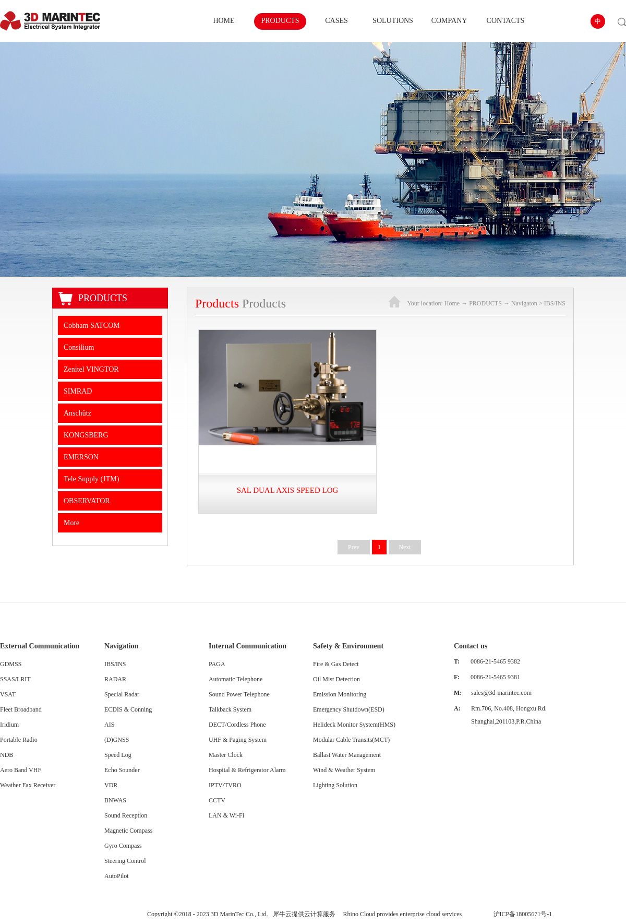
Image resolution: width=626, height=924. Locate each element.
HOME (223, 21)
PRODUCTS (485, 303)
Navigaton (524, 303)
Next (405, 547)
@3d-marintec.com (507, 692)
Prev (353, 547)
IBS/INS (554, 303)
